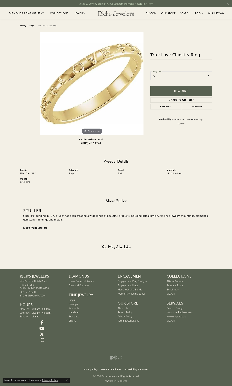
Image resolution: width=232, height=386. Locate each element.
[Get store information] (33, 295)
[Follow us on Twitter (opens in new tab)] (42, 334)
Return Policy (125, 312)
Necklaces (74, 312)
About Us (123, 308)
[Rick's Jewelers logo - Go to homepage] (116, 13)
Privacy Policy (125, 316)
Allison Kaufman (175, 281)
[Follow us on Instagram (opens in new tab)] (42, 340)
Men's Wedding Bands (130, 289)
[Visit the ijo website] (116, 357)
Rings (71, 173)
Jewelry (80, 13)
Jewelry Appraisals (176, 316)
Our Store (168, 13)
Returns (197, 106)
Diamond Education (79, 285)
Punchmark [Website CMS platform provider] (122, 381)
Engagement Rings (128, 285)
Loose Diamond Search (81, 281)
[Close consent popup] (67, 380)
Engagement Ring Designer (133, 281)
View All (171, 293)
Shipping (166, 106)
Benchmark (173, 289)
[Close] (228, 4)
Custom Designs (176, 308)
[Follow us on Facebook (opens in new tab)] (42, 323)
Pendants (74, 308)
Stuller (121, 173)
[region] (91, 83)
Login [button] (199, 14)
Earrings (73, 304)
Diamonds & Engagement (26, 13)
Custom (151, 13)
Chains (72, 320)
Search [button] (185, 13)
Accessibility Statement (136, 369)
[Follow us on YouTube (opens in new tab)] (42, 328)
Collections (59, 13)
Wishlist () (216, 14)
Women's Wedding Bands (132, 293)
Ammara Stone (175, 285)
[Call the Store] (28, 292)
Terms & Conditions (128, 320)
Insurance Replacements (180, 312)
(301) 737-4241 (91, 143)
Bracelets (74, 316)
